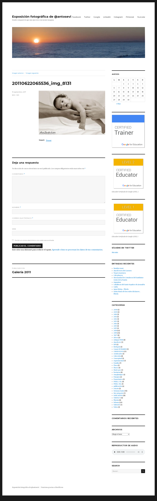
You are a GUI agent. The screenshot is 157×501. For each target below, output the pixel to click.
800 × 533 (15, 95)
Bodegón (117, 347)
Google (97, 17)
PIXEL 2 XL (118, 382)
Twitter (87, 17)
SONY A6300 (118, 395)
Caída (116, 287)
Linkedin (107, 17)
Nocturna (117, 372)
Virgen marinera (120, 273)
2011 (115, 317)
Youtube (141, 17)
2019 (115, 333)
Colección (117, 356)
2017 (115, 328)
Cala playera (118, 275)
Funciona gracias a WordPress (52, 487)
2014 (115, 324)
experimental (119, 361)
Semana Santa (119, 391)
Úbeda (116, 400)
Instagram (118, 17)
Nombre (16, 207)
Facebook (76, 17)
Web (14, 229)
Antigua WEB (118, 340)
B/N (115, 344)
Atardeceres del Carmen (123, 271)
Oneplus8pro (118, 375)
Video (116, 407)
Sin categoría (118, 393)
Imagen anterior (18, 73)
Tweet (48, 140)
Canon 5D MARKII (120, 349)
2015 (115, 326)
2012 (115, 319)
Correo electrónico (22, 218)
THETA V (117, 398)
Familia (116, 363)
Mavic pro (117, 370)
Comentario (18, 174)
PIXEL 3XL (117, 384)
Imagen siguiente (32, 73)
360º (115, 335)
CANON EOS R (118, 351)
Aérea (116, 338)
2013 (115, 321)
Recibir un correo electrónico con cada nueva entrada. (34, 240)
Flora (115, 365)
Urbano (116, 402)
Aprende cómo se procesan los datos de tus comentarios (77, 250)
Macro (116, 368)
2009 (115, 312)
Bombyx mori (119, 268)
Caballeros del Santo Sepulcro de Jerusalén (129, 285)
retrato (116, 389)
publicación (118, 386)
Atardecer (117, 342)
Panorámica (118, 379)
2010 (115, 314)
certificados (118, 354)
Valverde (117, 405)
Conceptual (118, 358)
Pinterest (130, 17)
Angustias (117, 282)
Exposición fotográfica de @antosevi (41, 16)
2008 (115, 310)
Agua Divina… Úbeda (121, 289)
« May (118, 104)
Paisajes (117, 377)
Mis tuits (115, 252)
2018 (115, 331)
